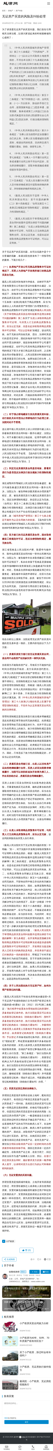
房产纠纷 (28, 23)
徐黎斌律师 (17, 1271)
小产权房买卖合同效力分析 (34, 1323)
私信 (46, 1272)
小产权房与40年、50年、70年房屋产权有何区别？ (34, 1339)
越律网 (16, 1437)
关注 (34, 1272)
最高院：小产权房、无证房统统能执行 (35, 1383)
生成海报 (9, 1259)
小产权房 (10, 1241)
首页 (4, 11)
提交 (26, 1422)
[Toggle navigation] (49, 3)
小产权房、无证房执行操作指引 (35, 1368)
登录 (6, 1418)
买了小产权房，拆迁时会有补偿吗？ (35, 1354)
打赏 (47, 1259)
